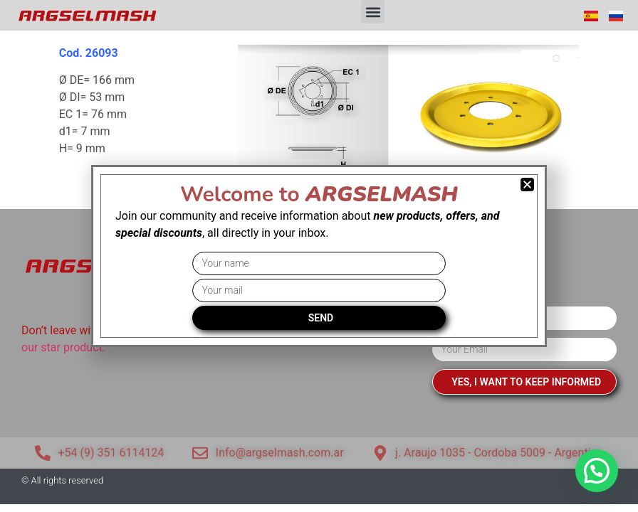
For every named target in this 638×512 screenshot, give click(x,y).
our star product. (63, 347)
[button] (373, 11)
